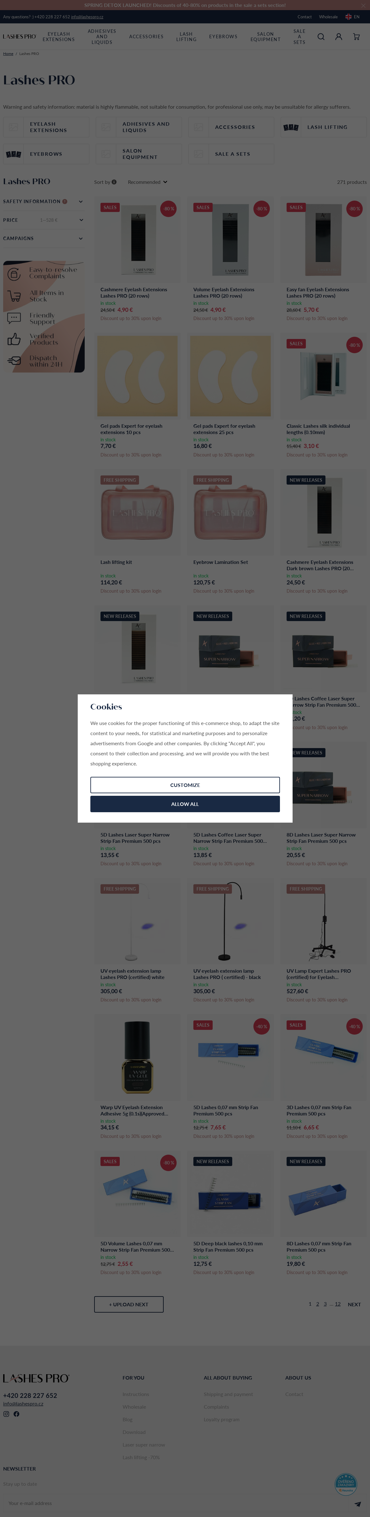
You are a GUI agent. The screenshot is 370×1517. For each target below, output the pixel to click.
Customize (185, 785)
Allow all (185, 803)
